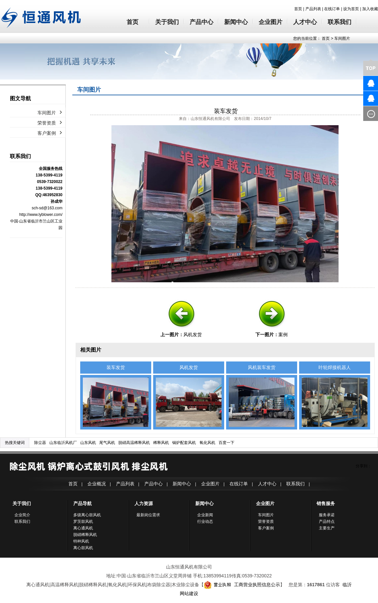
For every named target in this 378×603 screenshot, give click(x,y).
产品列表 (313, 9)
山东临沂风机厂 (63, 442)
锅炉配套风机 (184, 442)
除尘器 (40, 442)
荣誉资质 (46, 123)
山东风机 (88, 442)
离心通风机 (83, 528)
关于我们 (167, 22)
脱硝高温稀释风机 (134, 442)
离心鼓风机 (83, 547)
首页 (298, 9)
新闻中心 (236, 22)
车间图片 (342, 38)
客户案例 (46, 133)
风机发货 (192, 334)
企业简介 (22, 515)
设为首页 (351, 9)
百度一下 (226, 442)
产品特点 (327, 521)
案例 (283, 334)
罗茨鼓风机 (83, 521)
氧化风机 (207, 442)
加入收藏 (370, 9)
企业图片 (270, 22)
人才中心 (305, 22)
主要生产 (327, 528)
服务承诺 (327, 515)
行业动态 (205, 521)
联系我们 (339, 22)
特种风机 (81, 541)
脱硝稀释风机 (85, 534)
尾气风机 (107, 442)
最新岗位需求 (148, 515)
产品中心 (201, 22)
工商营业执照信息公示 (242, 584)
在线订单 (332, 9)
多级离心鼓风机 (87, 515)
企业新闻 (205, 515)
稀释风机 (161, 442)
